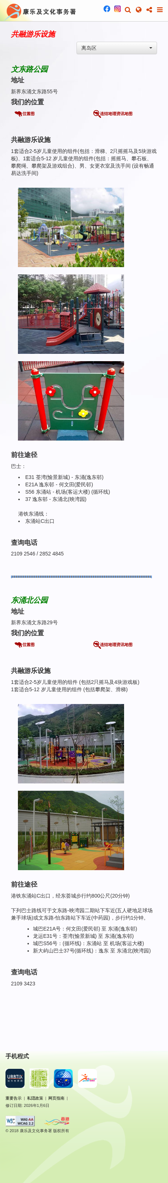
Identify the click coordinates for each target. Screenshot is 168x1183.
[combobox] (116, 48)
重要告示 (13, 1098)
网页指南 (56, 1098)
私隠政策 (35, 1098)
